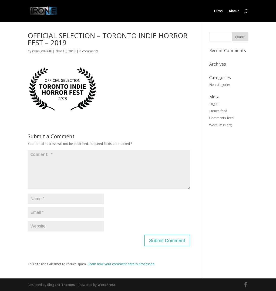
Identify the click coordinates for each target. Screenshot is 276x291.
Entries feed (218, 111)
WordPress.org (220, 125)
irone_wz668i (42, 51)
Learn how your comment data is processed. (121, 264)
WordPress (107, 284)
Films (218, 11)
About (234, 11)
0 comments (88, 51)
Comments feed (221, 118)
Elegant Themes (61, 284)
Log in (214, 103)
